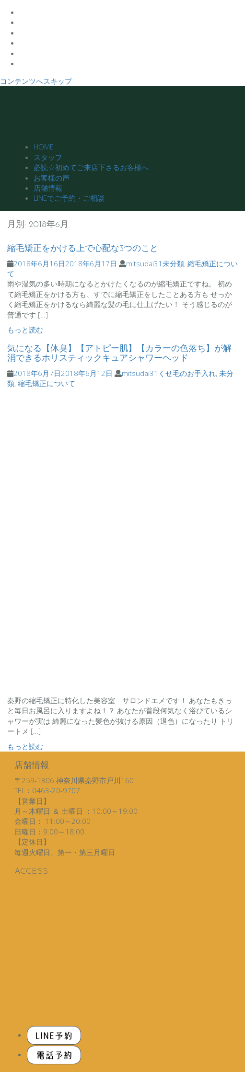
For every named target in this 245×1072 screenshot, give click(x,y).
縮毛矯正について (46, 383)
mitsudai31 (144, 263)
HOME (44, 146)
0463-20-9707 (56, 790)
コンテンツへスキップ (36, 81)
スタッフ (48, 157)
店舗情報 (48, 188)
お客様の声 (52, 177)
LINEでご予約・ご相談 (69, 198)
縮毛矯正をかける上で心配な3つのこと (82, 248)
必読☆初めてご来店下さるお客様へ (91, 167)
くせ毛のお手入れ (187, 373)
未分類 (173, 263)
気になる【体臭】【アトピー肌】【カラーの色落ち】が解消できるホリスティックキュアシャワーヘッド (119, 353)
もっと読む (25, 329)
